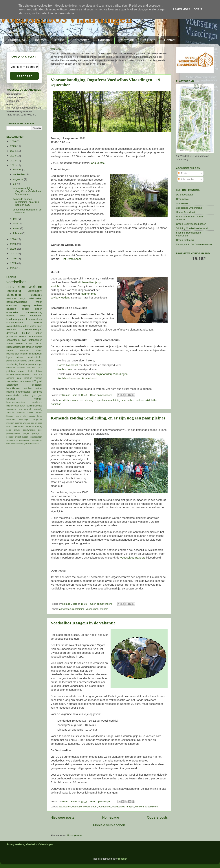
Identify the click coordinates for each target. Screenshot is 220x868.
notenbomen (35, 340)
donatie (38, 360)
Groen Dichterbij (185, 240)
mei (15, 218)
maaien (10, 374)
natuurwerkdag (22, 374)
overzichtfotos (14, 326)
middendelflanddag (15, 347)
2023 (13, 155)
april (16, 223)
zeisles (36, 444)
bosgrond (37, 392)
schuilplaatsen (36, 437)
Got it (198, 9)
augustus (18, 179)
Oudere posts (157, 817)
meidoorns (37, 402)
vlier (8, 444)
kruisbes (38, 423)
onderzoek (37, 374)
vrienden (24, 350)
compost (10, 367)
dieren (31, 360)
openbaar (102, 400)
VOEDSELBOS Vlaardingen (66, 19)
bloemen (11, 329)
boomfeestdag (23, 392)
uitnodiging (13, 294)
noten (8, 430)
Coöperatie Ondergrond (189, 207)
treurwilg (38, 409)
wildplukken (151, 400)
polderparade (13, 360)
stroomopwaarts (23, 440)
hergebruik (37, 419)
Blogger (122, 858)
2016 (13, 258)
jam (40, 395)
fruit (40, 367)
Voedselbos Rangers (133, 557)
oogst (92, 400)
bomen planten (33, 343)
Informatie (127, 40)
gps (33, 395)
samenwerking (34, 312)
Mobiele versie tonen (109, 825)
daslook (21, 367)
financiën (31, 416)
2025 (13, 146)
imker (26, 326)
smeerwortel (25, 409)
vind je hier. (98, 162)
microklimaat (12, 405)
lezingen (38, 398)
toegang (25, 305)
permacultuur (35, 319)
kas (24, 340)
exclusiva (31, 367)
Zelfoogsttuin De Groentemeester (194, 244)
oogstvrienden (29, 430)
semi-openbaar (14, 322)
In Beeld (149, 40)
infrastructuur (35, 353)
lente (30, 371)
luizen (20, 426)
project (18, 437)
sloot (19, 378)
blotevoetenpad (33, 329)
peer (40, 430)
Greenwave (182, 199)
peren (22, 405)
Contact (169, 40)
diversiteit (11, 333)
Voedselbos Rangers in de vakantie (83, 623)
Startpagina (16, 40)
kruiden (10, 319)
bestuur (38, 388)
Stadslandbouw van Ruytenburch (77, 378)
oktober (17, 169)
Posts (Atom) (74, 835)
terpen (9, 350)
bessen (23, 336)
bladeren (10, 416)
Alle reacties (186, 179)
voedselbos (128, 400)
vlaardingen (37, 440)
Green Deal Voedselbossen (191, 224)
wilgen (39, 350)
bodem (25, 308)
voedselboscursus (15, 381)
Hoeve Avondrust (68, 365)
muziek (84, 400)
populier (9, 437)
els (24, 416)
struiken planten (34, 347)
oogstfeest (21, 319)
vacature (28, 378)
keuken (26, 333)
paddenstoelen (34, 357)
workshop (56, 404)
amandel (20, 412)
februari (17, 233)
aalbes (23, 360)
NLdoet (10, 343)
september (19, 174)
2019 (13, 244)
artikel (30, 412)
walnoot (29, 381)
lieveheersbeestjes (15, 402)
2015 (13, 263)
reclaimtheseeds (34, 405)
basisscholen (12, 353)
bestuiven (27, 388)
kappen (21, 371)
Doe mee (40, 40)
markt (75, 400)
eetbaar (38, 305)
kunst (8, 426)
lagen (9, 357)
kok (32, 423)
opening (10, 378)
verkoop (10, 315)
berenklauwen (13, 388)
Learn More (181, 9)
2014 (13, 268)
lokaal (39, 371)
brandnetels (35, 336)
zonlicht (10, 412)
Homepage (110, 817)
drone (18, 416)
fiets (8, 364)
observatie (12, 312)
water (33, 326)
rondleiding (114, 400)
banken (39, 412)
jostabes (10, 371)
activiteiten (65, 400)
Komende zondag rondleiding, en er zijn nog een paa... (26, 202)
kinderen (11, 308)
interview (10, 423)
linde (15, 426)
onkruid (19, 357)
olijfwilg (17, 430)
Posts (182, 173)
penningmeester (13, 433)
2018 (13, 248)
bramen (24, 353)
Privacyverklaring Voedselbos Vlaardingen (29, 844)
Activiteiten (80, 40)
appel (39, 364)
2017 (13, 253)
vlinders (38, 378)
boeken (10, 392)
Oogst (59, 40)
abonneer (24, 76)
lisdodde (23, 364)
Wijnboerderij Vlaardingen (112, 374)
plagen (26, 433)
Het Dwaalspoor (71, 258)
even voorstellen (31, 315)
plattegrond (37, 433)
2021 (13, 165)
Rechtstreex (64, 369)
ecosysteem (13, 340)
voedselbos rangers (123, 806)
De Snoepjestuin (185, 194)
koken (86, 806)
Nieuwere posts (62, 817)
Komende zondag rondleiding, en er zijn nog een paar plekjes (108, 418)
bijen (39, 326)
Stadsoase (182, 203)
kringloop (10, 398)
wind (30, 444)
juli (15, 184)
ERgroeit (38, 381)
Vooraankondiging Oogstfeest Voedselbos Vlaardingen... (27, 191)
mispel (28, 426)
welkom (140, 400)
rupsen (25, 437)
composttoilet (13, 395)
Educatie (104, 40)
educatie (77, 806)
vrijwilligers (35, 290)
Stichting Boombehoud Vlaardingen (188, 234)
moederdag (37, 426)
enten (25, 395)
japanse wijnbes (22, 423)
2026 (13, 141)
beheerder (37, 385)
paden (38, 308)
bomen (19, 343)
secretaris (10, 440)
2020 (13, 239)
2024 (13, 151)
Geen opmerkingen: (101, 395)
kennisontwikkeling (16, 301)
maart (16, 228)
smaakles (11, 409)
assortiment (12, 385)
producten (11, 336)
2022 (13, 160)
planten (32, 364)
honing (15, 364)
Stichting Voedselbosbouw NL (192, 228)
